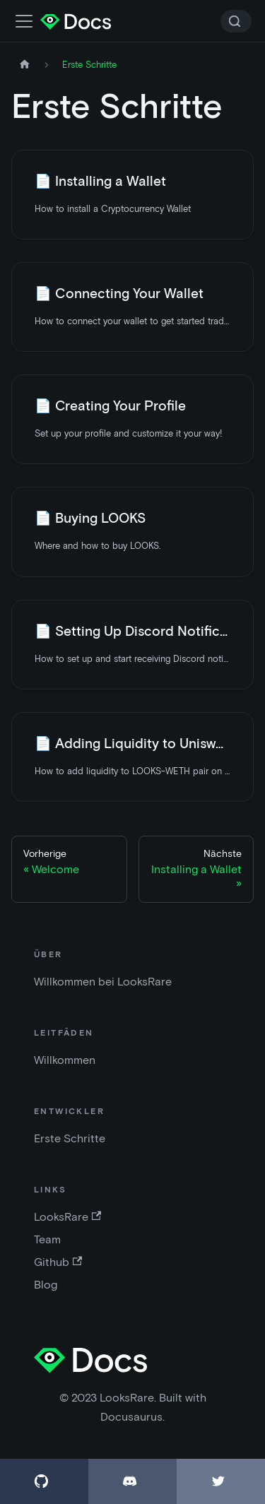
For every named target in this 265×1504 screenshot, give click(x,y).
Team (47, 1239)
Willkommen (64, 1060)
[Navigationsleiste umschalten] (24, 21)
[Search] (236, 21)
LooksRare (67, 1217)
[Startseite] (24, 65)
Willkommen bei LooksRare (103, 981)
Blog (45, 1284)
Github (58, 1262)
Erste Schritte (69, 1138)
